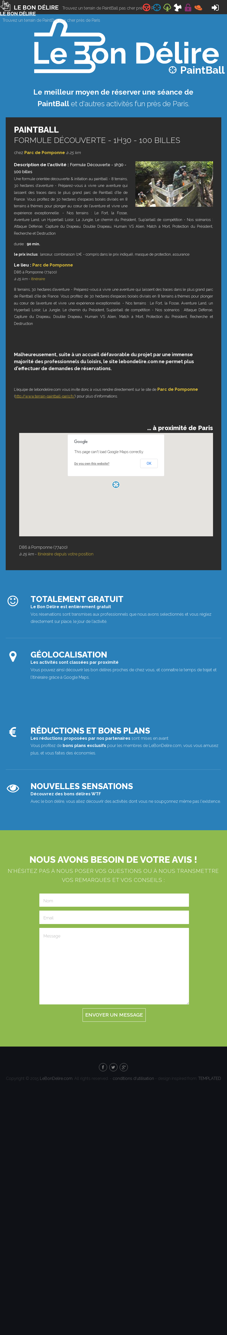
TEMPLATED (209, 1078)
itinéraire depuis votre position (65, 554)
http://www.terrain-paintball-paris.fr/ (45, 396)
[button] (116, 485)
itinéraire (38, 279)
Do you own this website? (91, 464)
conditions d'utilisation (133, 1078)
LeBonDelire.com (56, 1078)
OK (149, 463)
